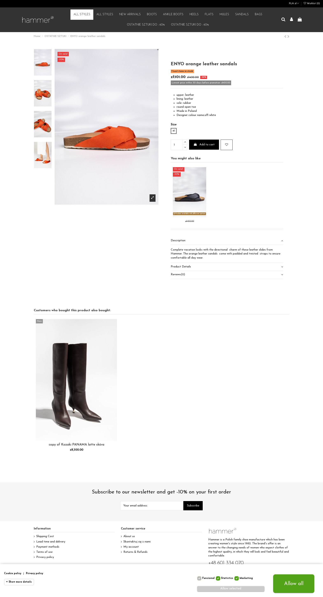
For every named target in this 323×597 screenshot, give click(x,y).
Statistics (227, 578)
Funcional (208, 578)
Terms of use (44, 552)
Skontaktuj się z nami (137, 541)
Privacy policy (45, 557)
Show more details (20, 582)
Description (227, 241)
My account (131, 546)
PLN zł (294, 3)
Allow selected (230, 588)
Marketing (246, 578)
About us (129, 536)
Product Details (227, 267)
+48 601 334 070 (226, 563)
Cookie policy (12, 573)
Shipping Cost (45, 536)
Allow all (293, 583)
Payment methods (47, 546)
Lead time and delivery (50, 541)
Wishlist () (312, 3)
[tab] (227, 241)
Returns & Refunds (135, 552)
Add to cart (204, 144)
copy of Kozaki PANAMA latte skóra (76, 444)
